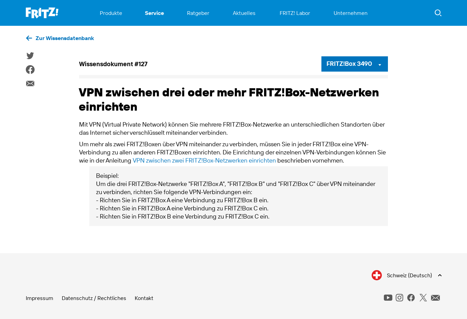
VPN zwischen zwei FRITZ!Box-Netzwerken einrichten (204, 160)
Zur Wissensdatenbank (65, 38)
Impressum (39, 298)
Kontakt (144, 298)
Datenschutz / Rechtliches (94, 298)
